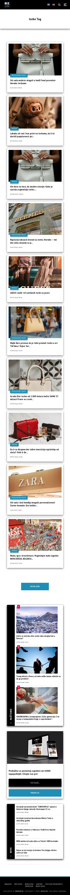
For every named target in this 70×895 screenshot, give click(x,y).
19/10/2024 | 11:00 (16, 247)
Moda (14, 128)
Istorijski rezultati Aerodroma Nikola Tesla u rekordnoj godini (34, 819)
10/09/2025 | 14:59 (16, 141)
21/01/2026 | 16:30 (22, 844)
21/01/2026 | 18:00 (22, 812)
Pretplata (18, 884)
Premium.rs (19, 891)
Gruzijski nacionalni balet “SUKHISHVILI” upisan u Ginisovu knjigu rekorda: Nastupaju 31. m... (36, 807)
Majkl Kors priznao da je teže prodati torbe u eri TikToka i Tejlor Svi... (34, 344)
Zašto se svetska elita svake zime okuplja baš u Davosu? (35, 637)
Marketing (29, 884)
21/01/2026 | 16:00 (22, 856)
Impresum (29, 886)
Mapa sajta (40, 886)
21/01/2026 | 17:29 (22, 824)
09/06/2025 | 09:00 (16, 194)
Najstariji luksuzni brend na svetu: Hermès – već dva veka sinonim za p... (33, 241)
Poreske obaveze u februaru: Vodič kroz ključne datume (35, 830)
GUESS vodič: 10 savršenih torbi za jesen (30, 292)
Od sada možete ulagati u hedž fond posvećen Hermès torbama (32, 82)
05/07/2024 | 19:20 (16, 403)
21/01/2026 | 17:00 (22, 835)
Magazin (8, 884)
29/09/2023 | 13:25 (16, 563)
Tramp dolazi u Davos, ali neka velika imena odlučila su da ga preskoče (38, 677)
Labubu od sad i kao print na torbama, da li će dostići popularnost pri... (32, 135)
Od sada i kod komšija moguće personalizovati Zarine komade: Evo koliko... (32, 504)
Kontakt (39, 884)
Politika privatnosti (54, 884)
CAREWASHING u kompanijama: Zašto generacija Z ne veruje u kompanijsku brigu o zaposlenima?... (37, 717)
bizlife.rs (44, 891)
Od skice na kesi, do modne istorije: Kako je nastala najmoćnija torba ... (31, 188)
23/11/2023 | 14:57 (16, 510)
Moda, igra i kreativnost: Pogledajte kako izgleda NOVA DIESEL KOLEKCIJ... (34, 557)
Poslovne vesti (19, 75)
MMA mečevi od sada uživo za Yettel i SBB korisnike (37, 841)
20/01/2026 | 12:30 (22, 722)
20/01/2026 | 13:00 (22, 682)
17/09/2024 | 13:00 (16, 350)
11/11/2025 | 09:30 (16, 87)
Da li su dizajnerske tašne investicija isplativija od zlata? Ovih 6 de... (34, 451)
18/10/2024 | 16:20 (16, 297)
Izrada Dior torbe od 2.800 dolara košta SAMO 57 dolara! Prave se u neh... (34, 398)
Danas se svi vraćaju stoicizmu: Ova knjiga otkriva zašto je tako (36, 851)
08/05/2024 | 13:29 (16, 457)
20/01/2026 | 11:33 (22, 642)
